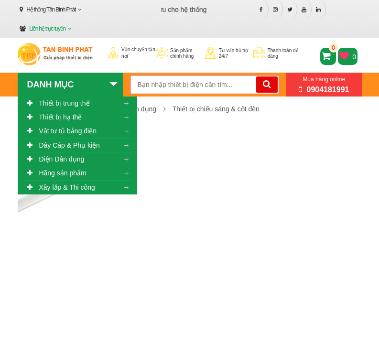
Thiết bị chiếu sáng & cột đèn (216, 109)
